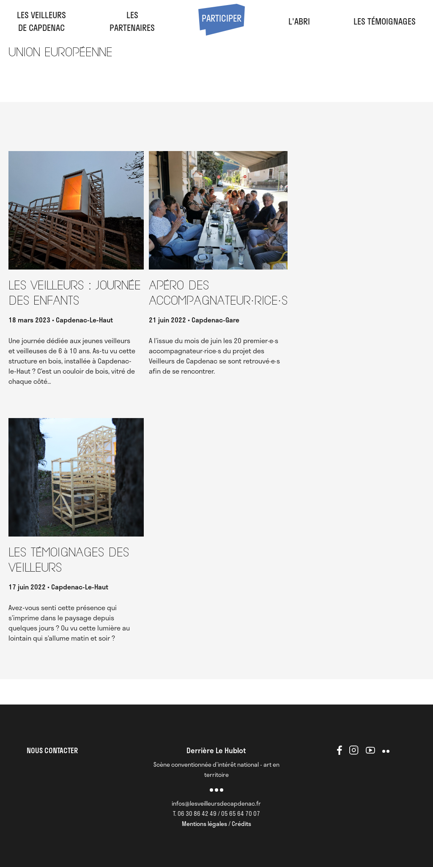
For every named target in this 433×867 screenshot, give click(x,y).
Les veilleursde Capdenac (41, 21)
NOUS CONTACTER (52, 750)
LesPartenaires (132, 21)
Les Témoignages (385, 21)
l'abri (299, 21)
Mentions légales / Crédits (216, 823)
